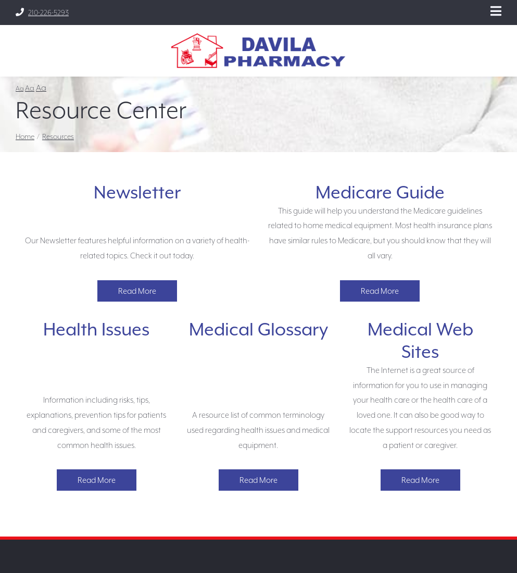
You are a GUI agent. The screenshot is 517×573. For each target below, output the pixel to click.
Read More (137, 290)
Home (25, 136)
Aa (19, 88)
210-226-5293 (42, 12)
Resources (58, 136)
